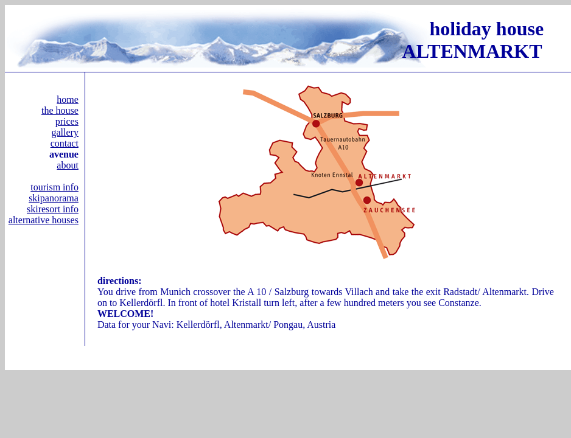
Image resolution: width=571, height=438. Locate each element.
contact (65, 143)
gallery (64, 132)
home (68, 99)
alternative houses (44, 220)
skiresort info (53, 209)
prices (67, 121)
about (68, 165)
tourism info (54, 187)
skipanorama (54, 198)
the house (60, 110)
